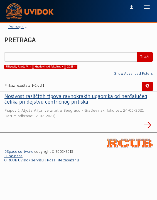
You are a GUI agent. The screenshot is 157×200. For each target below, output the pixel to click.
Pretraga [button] (17, 27)
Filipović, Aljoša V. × (18, 66)
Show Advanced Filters (133, 74)
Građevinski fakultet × (49, 66)
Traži (144, 57)
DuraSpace (13, 156)
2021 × (71, 66)
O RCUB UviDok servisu (24, 160)
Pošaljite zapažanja (63, 160)
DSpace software (18, 152)
